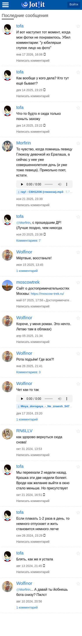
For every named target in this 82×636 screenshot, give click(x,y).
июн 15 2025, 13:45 (29, 264)
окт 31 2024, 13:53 (29, 449)
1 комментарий (27, 271)
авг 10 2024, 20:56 (29, 601)
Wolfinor (24, 251)
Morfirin (23, 143)
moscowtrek (28, 282)
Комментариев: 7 (28, 240)
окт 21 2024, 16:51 (29, 495)
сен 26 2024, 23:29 (29, 535)
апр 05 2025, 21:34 (29, 336)
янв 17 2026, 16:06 (29, 54)
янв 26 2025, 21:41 (29, 366)
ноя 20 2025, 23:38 (29, 234)
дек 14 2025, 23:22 (29, 125)
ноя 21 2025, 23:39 (29, 199)
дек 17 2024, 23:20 (29, 413)
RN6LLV (24, 430)
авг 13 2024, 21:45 (29, 566)
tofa (19, 26)
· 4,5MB (46, 406)
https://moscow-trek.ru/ (47, 293)
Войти (74, 4)
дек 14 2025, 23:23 (29, 90)
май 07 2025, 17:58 (29, 300)
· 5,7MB (46, 191)
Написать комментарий (32, 60)
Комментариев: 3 (28, 372)
